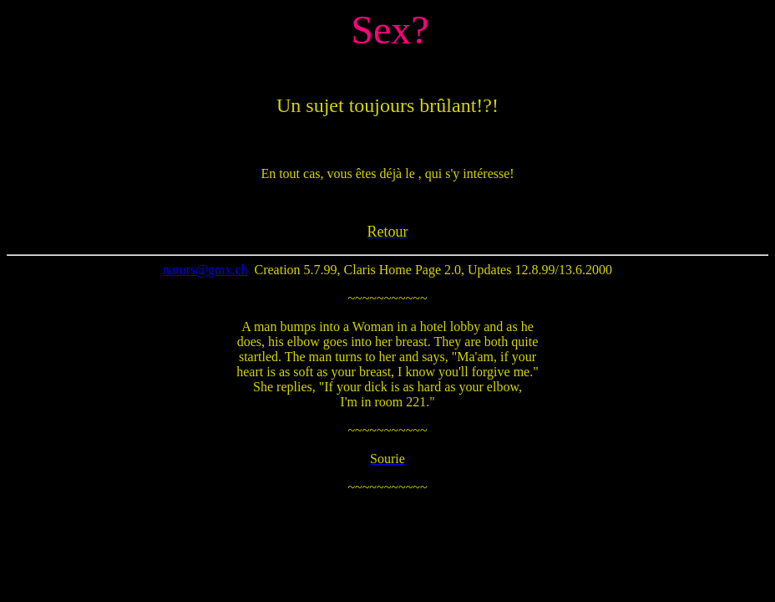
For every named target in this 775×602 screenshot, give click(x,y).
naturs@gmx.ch (205, 270)
